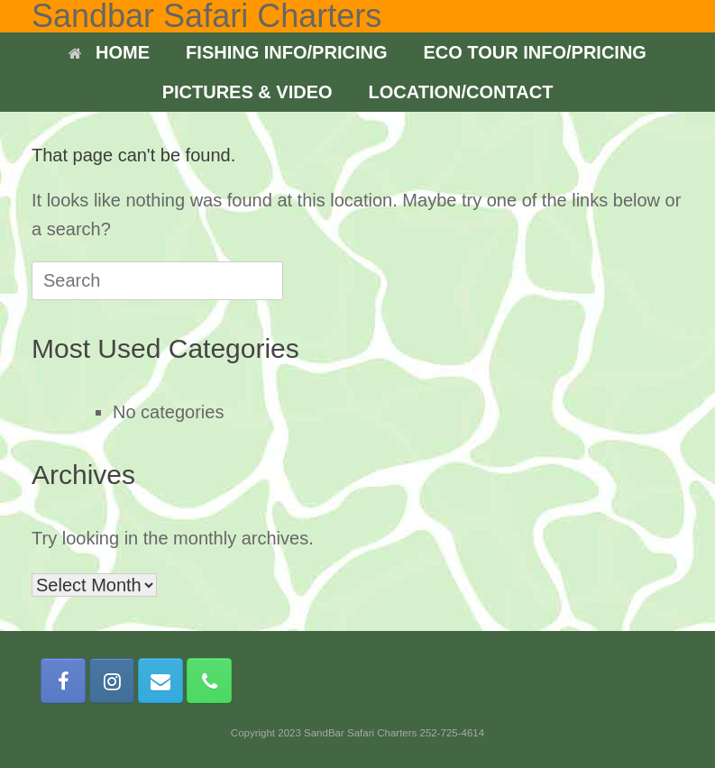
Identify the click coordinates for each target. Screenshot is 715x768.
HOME (109, 52)
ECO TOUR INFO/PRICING (534, 52)
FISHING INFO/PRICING (286, 52)
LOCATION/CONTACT (461, 92)
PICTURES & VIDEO (247, 92)
